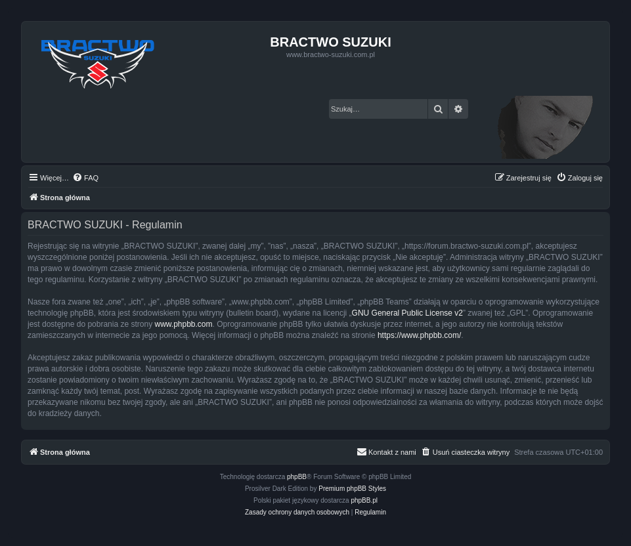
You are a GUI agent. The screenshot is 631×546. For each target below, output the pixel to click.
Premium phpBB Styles (352, 488)
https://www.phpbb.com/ (419, 335)
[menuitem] (85, 178)
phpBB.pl (364, 500)
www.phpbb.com (183, 324)
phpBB (297, 476)
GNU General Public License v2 (407, 313)
